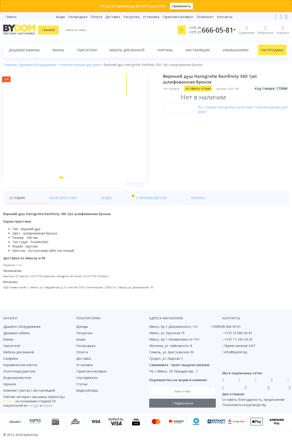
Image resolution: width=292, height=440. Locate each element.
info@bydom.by (235, 352)
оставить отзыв (200, 88)
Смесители (87, 50)
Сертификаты (86, 378)
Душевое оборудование (22, 327)
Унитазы (165, 50)
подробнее (156, 6)
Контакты (224, 17)
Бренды (82, 327)
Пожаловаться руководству (244, 405)
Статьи (81, 384)
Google (33, 406)
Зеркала (9, 384)
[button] (60, 183)
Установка (151, 17)
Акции (60, 17)
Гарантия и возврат (177, 17)
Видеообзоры (87, 390)
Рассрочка (131, 17)
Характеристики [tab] (47, 203)
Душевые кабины (24, 50)
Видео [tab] (75, 202)
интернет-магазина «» (41, 397)
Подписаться (182, 403)
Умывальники (235, 50)
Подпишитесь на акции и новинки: (178, 380)
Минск (12, 17)
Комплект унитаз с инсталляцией (29, 390)
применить (181, 6)
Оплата (96, 17)
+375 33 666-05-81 (238, 333)
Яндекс (48, 406)
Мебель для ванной (127, 50)
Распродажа (77, 17)
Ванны (58, 50)
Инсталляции (197, 50)
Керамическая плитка (20, 365)
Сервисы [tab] (132, 203)
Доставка (112, 17)
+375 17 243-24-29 (238, 339)
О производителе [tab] (102, 203)
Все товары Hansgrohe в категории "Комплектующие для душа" (241, 109)
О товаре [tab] (18, 203)
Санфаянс (10, 359)
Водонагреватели (17, 378)
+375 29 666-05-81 (227, 327)
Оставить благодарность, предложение (253, 399)
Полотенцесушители (19, 371)
